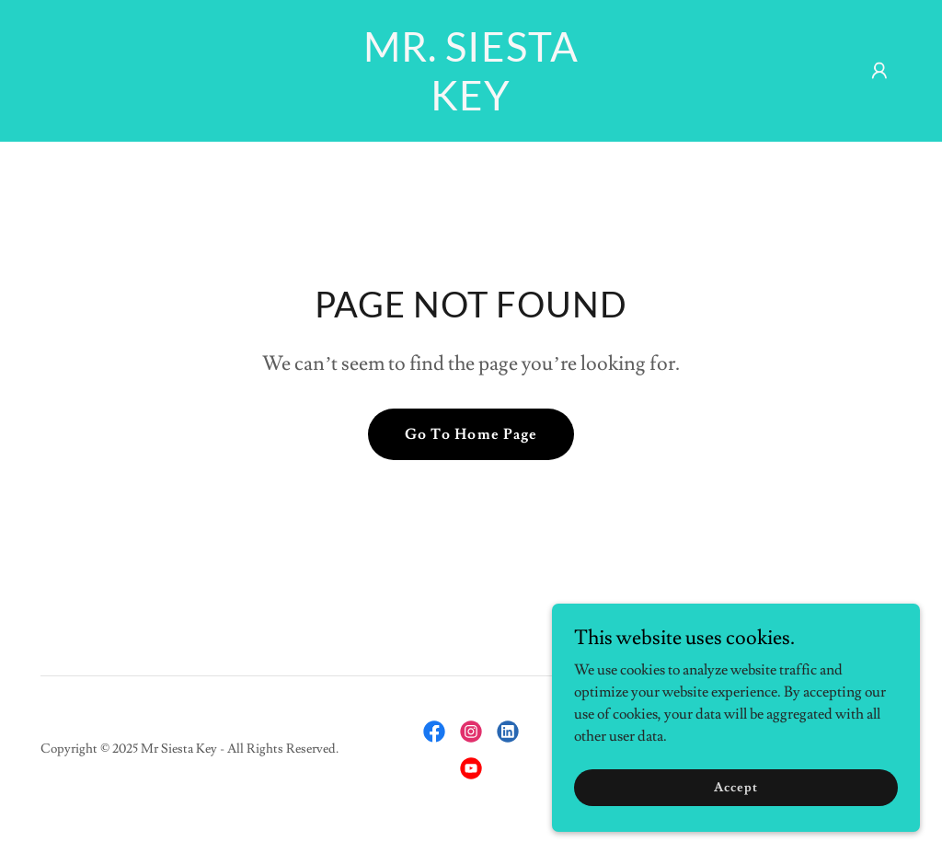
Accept (735, 786)
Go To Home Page (470, 434)
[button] (879, 70)
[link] (470, 106)
